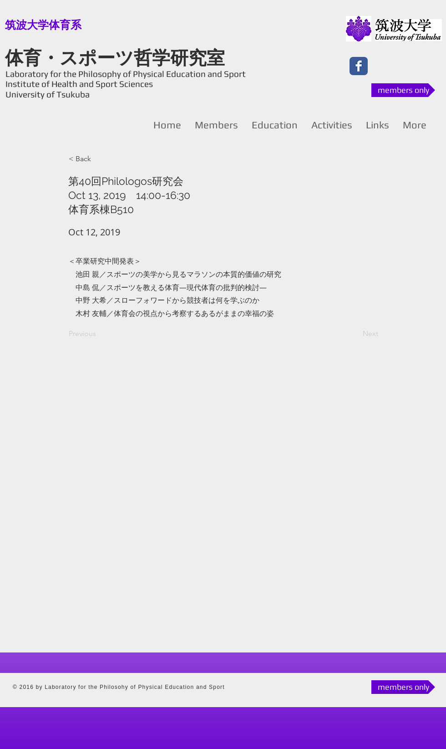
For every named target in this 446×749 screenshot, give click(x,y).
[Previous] (99, 334)
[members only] (403, 90)
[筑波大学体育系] (43, 25)
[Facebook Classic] (359, 66)
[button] (99, 159)
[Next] (355, 334)
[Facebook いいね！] (393, 66)
